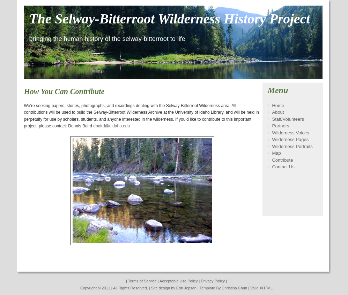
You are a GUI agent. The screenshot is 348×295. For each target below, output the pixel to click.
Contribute (282, 160)
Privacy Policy (213, 281)
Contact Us (283, 166)
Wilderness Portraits (292, 146)
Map (276, 153)
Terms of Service (142, 281)
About (278, 112)
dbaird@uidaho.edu (111, 126)
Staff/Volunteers (288, 119)
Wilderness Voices (290, 132)
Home (278, 105)
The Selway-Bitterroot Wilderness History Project (169, 19)
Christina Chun (234, 288)
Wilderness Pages (290, 139)
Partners (280, 125)
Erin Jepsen (187, 288)
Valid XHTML (261, 288)
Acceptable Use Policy (179, 281)
